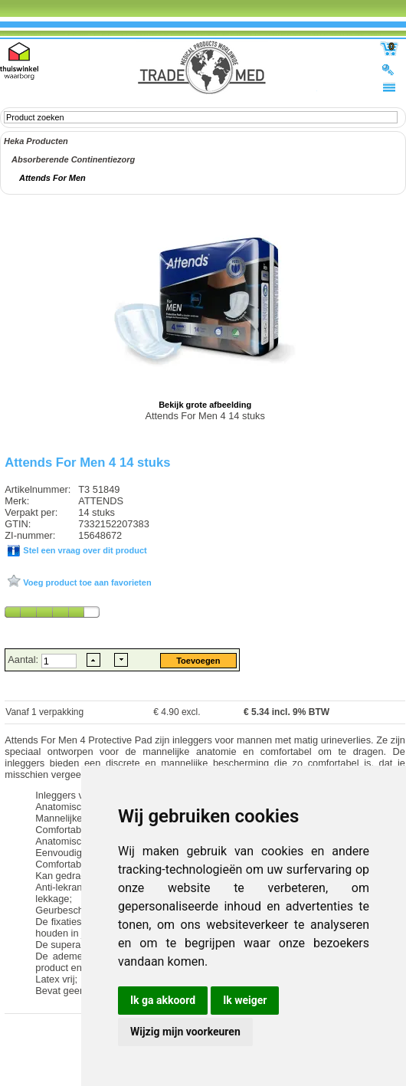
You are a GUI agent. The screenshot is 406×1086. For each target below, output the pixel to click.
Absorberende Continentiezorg (73, 159)
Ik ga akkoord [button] (162, 1000)
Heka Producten (36, 141)
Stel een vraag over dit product (83, 550)
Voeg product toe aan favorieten (86, 582)
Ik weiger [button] (245, 1000)
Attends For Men (52, 177)
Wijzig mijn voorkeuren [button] (185, 1031)
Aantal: (24, 659)
